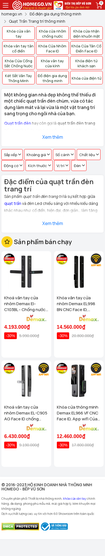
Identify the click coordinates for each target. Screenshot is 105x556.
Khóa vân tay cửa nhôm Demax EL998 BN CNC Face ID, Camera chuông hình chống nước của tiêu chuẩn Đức (77, 303)
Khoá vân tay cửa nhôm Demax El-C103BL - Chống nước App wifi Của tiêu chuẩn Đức (25, 303)
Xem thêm (52, 137)
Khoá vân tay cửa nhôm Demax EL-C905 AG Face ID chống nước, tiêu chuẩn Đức (25, 413)
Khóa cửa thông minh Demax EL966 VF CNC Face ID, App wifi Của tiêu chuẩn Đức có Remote (77, 413)
